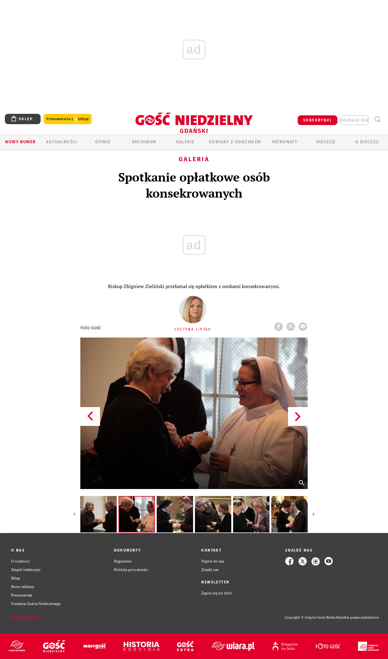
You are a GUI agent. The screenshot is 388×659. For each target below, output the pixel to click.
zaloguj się (355, 120)
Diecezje (326, 141)
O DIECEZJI (367, 141)
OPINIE (102, 141)
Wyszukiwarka (377, 119)
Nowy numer (20, 141)
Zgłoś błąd (25, 618)
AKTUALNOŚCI (61, 141)
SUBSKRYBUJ (317, 120)
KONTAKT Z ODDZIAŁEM (235, 141)
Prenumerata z (67, 119)
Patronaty (285, 141)
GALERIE (185, 141)
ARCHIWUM (144, 141)
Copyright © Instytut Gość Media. (310, 618)
